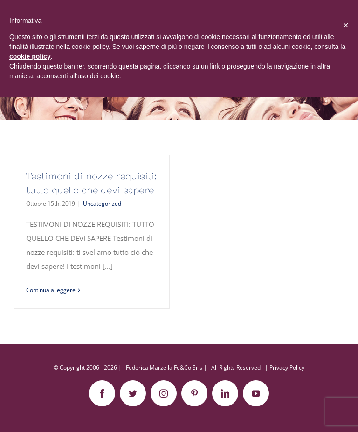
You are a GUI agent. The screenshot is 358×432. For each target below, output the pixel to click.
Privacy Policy (286, 367)
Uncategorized (102, 203)
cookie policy (30, 56)
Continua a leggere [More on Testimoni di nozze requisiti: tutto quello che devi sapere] (51, 290)
